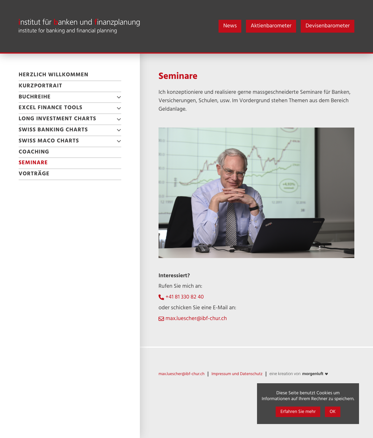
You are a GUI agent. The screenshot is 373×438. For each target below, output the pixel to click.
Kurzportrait (40, 86)
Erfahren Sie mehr (298, 412)
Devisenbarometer (327, 26)
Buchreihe (35, 97)
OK (332, 412)
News (230, 26)
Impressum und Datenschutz (237, 374)
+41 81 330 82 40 (185, 297)
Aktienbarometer (271, 26)
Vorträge (34, 174)
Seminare (33, 163)
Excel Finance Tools (50, 108)
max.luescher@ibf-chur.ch (196, 319)
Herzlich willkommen (53, 75)
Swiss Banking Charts (53, 130)
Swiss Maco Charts (49, 141)
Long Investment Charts (57, 119)
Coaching (34, 152)
